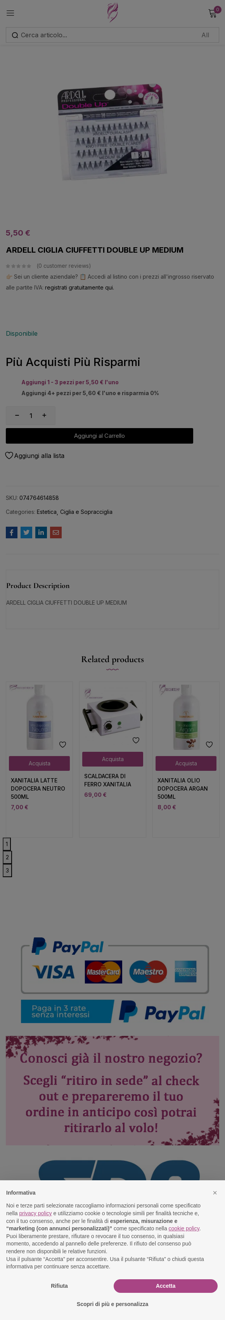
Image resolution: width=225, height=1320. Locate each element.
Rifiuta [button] (59, 1286)
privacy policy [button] (35, 1213)
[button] (215, 1192)
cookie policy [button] (184, 1228)
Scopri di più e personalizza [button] (112, 1304)
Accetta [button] (166, 1286)
